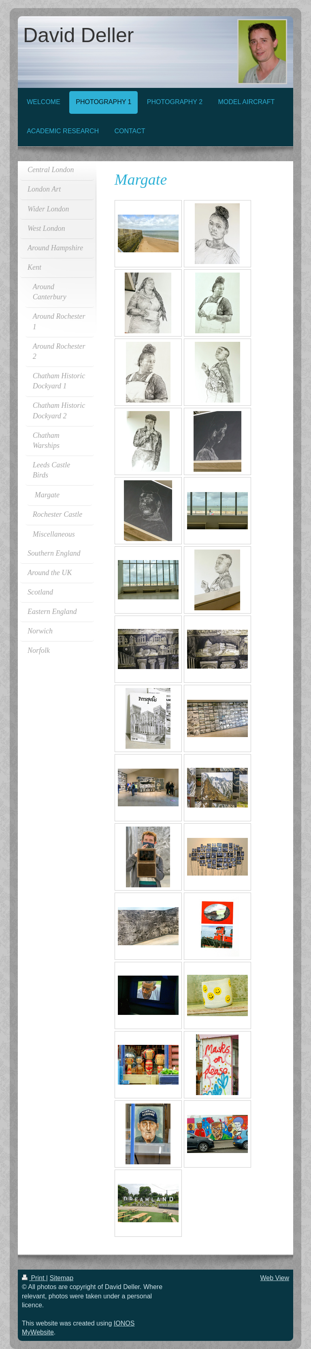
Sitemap (61, 1277)
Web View (274, 1277)
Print (34, 1277)
